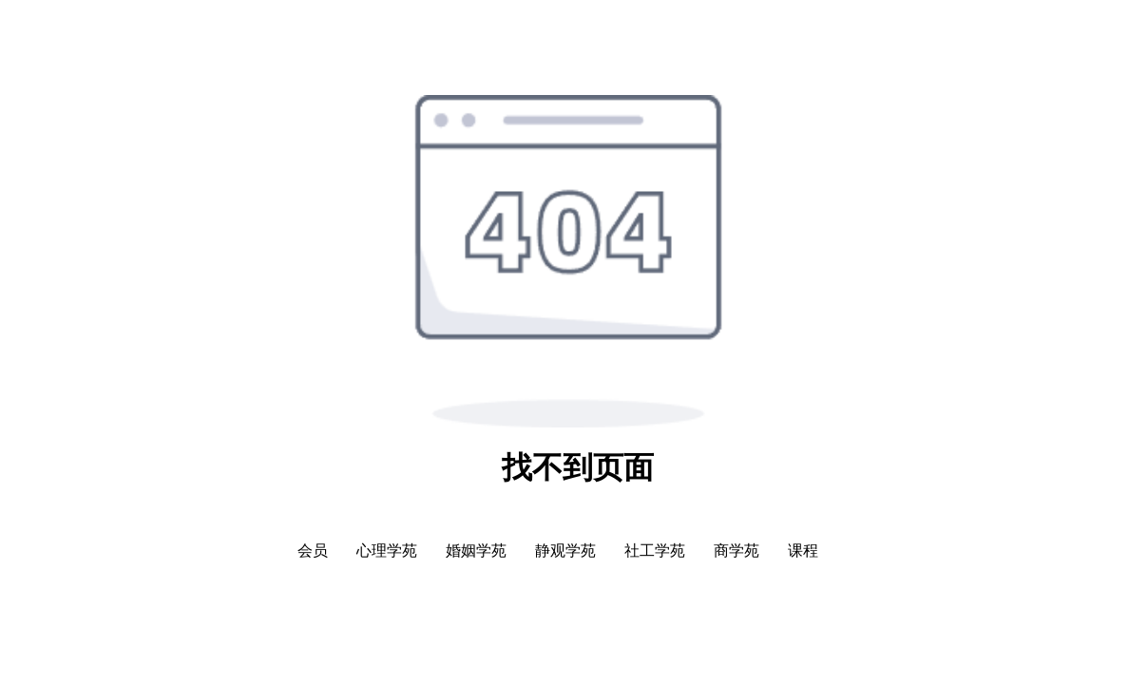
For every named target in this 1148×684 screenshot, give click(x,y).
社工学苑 (654, 550)
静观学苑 (565, 550)
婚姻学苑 (476, 550)
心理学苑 (386, 550)
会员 (312, 550)
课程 (803, 550)
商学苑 (736, 550)
